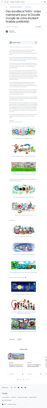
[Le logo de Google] (4, 393)
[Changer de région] (18, 404)
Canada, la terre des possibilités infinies (17, 331)
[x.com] (15, 387)
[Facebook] (21, 387)
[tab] (18, 379)
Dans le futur (17, 215)
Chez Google (28, 7)
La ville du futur (18, 236)
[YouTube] (18, 387)
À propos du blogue (6, 400)
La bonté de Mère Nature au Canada (17, 272)
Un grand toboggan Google (17, 174)
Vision (14, 197)
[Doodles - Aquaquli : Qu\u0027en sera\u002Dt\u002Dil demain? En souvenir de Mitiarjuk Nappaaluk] (14, 364)
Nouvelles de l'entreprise (16, 7)
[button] (38, 26)
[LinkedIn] (25, 387)
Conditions (13, 397)
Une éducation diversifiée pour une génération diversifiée (22, 311)
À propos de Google (22, 397)
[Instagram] (11, 387)
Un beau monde (15, 156)
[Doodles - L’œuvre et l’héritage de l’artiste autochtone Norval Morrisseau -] (32, 364)
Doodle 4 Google (21, 89)
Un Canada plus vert (18, 138)
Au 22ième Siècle (15, 254)
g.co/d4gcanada (12, 98)
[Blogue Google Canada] (6, 7)
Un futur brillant (17, 294)
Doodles (19, 339)
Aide (4, 404)
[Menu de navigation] (2, 2)
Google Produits (33, 397)
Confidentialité (5, 397)
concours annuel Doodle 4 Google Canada (17, 60)
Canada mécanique (25, 179)
